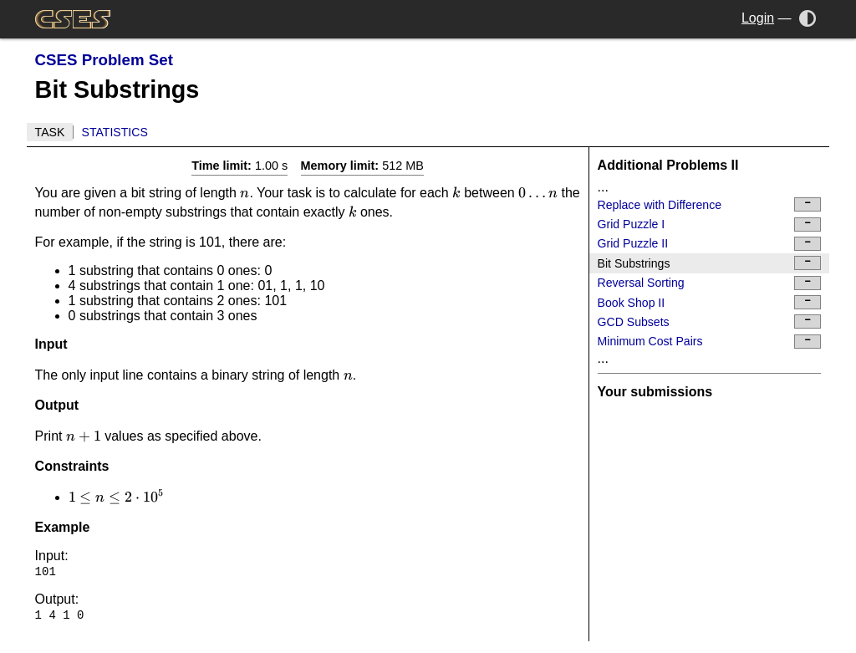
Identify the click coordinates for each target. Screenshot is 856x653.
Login (757, 18)
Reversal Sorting (710, 283)
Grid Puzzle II (710, 244)
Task (50, 132)
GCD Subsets (710, 321)
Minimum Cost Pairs (710, 341)
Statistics (115, 132)
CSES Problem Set (104, 60)
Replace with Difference (710, 204)
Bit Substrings (710, 263)
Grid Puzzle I (710, 224)
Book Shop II (710, 302)
